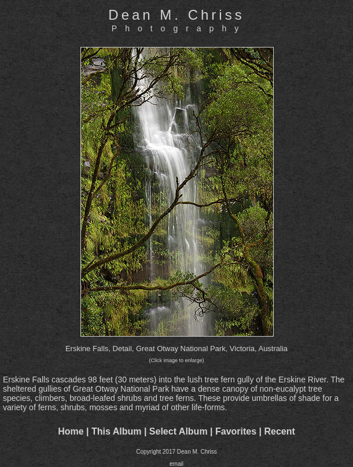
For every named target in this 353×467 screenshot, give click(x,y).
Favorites (235, 431)
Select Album (178, 431)
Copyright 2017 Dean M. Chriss (176, 451)
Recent (279, 431)
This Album (116, 431)
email (176, 464)
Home (70, 431)
